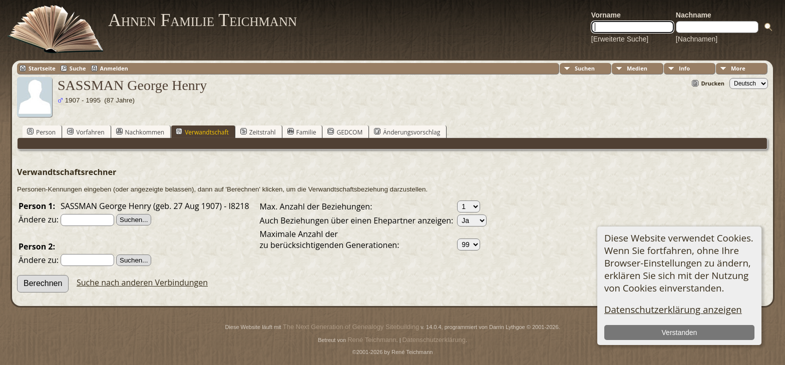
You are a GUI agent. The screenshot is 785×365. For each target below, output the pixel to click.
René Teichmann (371, 340)
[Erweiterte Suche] (619, 39)
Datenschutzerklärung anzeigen (673, 309)
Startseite (42, 68)
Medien (637, 68)
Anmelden (114, 68)
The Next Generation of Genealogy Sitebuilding (351, 326)
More (738, 68)
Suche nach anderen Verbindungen (142, 282)
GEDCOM (344, 132)
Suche (78, 68)
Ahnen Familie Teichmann (202, 20)
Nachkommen (140, 132)
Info (684, 68)
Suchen (585, 68)
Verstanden (679, 332)
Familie (301, 132)
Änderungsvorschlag (407, 132)
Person (41, 132)
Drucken (712, 83)
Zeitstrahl (258, 132)
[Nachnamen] (696, 39)
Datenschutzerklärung (434, 340)
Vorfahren (85, 132)
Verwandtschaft (202, 132)
